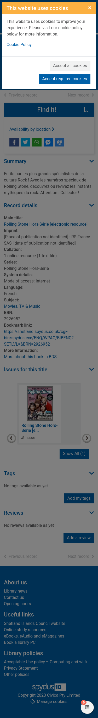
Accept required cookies (64, 78)
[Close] (90, 7)
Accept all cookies (70, 65)
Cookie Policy (19, 44)
